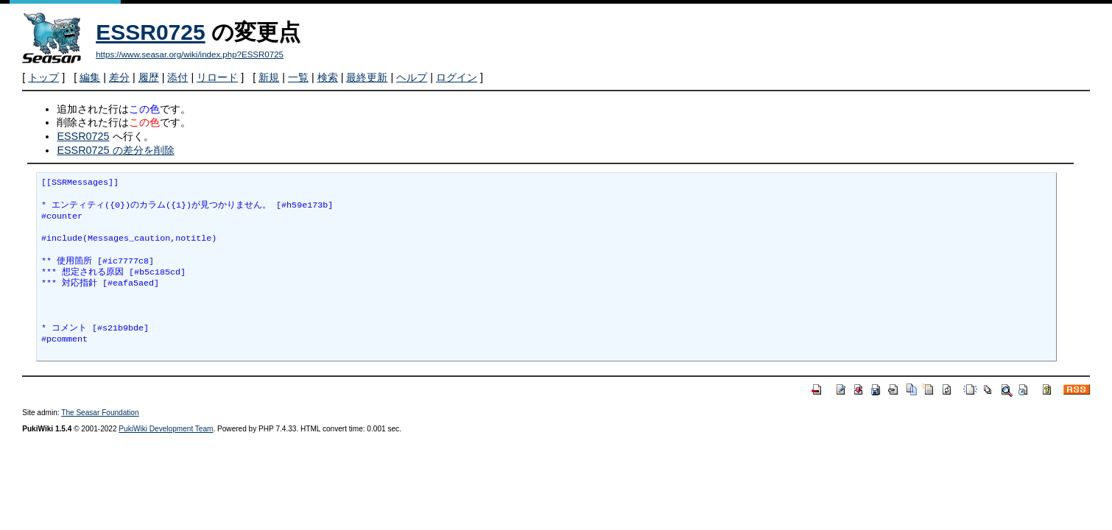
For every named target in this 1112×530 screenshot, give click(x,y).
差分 (119, 77)
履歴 (148, 77)
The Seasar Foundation (99, 413)
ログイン (456, 77)
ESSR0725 (150, 32)
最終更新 (366, 77)
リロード (217, 77)
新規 (268, 77)
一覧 (298, 77)
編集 (90, 77)
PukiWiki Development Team (166, 429)
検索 (327, 77)
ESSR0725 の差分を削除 (115, 150)
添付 (177, 77)
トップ (43, 77)
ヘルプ (411, 77)
